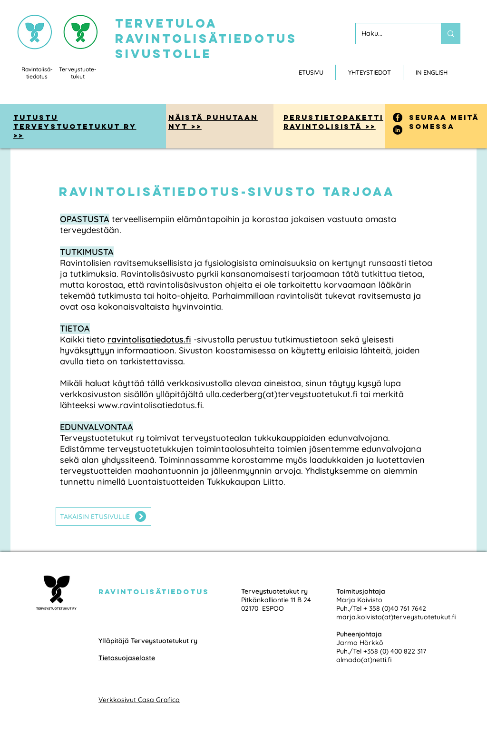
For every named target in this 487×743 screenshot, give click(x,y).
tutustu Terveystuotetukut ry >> (74, 126)
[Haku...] (391, 33)
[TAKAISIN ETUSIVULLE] (103, 516)
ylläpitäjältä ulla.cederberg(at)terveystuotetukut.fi (257, 394)
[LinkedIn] (397, 130)
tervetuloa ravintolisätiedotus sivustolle (206, 38)
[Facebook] (397, 117)
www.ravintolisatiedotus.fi (150, 405)
